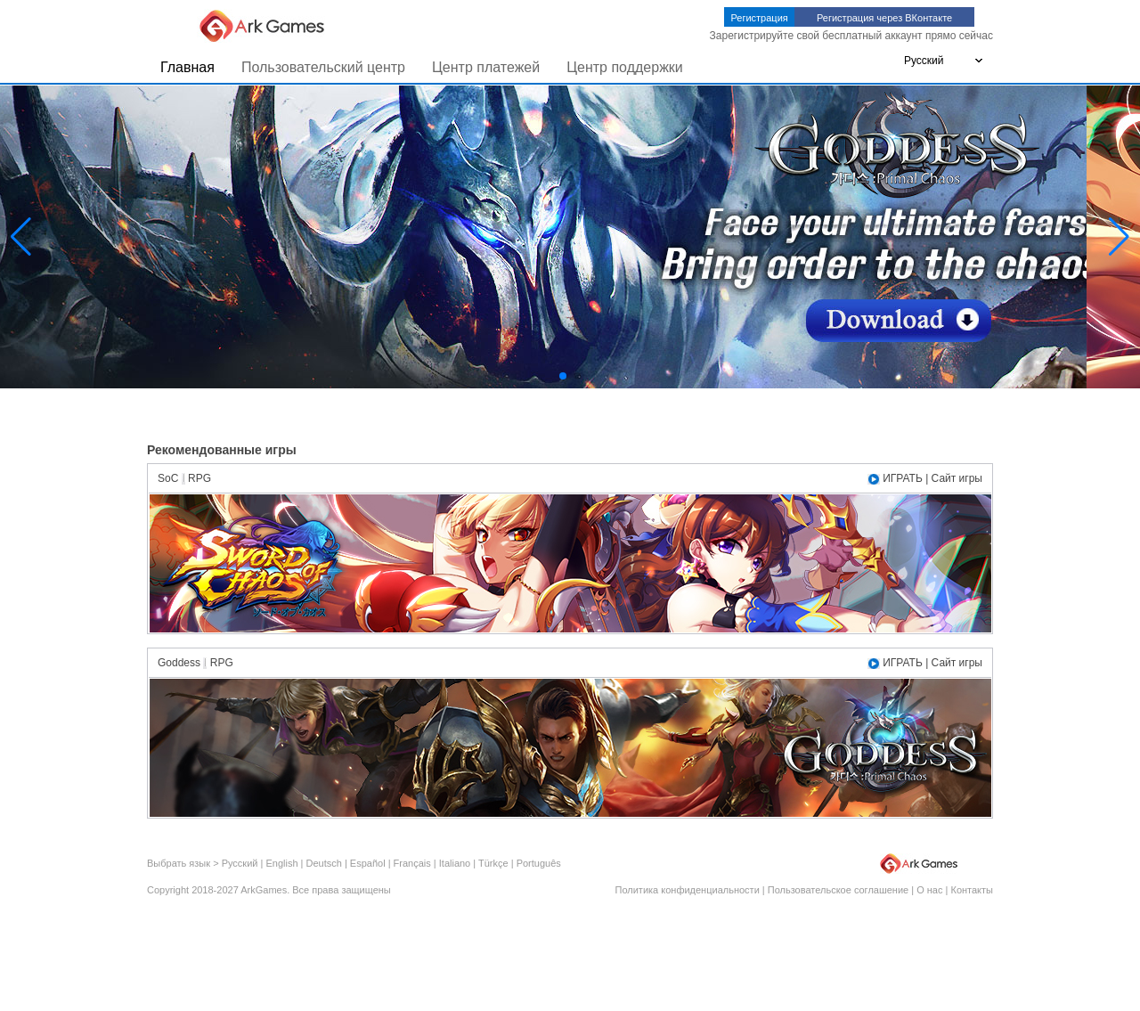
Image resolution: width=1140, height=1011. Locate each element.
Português (539, 863)
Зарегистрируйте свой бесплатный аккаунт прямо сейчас (851, 35)
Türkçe (493, 863)
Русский (240, 863)
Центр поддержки (624, 67)
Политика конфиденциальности (687, 890)
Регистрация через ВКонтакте (884, 17)
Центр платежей (486, 67)
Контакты (971, 890)
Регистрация (758, 17)
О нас (929, 890)
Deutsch (324, 863)
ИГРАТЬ (903, 478)
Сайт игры (957, 478)
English (281, 863)
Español (368, 863)
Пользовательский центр (323, 67)
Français (412, 863)
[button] (562, 375)
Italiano (454, 863)
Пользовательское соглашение (838, 890)
